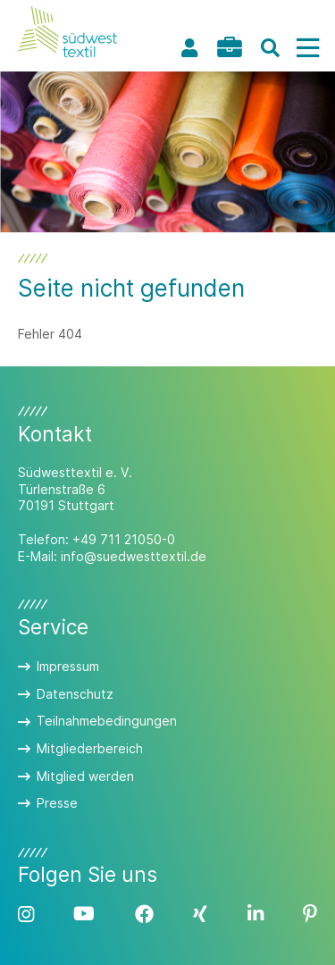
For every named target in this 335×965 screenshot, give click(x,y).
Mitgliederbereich (90, 748)
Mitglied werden (85, 776)
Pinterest (310, 914)
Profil (189, 47)
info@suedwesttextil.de (133, 556)
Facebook (144, 914)
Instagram (26, 914)
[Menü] (307, 47)
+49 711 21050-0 (123, 539)
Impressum (68, 666)
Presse (57, 802)
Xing (200, 914)
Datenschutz (75, 693)
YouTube (84, 914)
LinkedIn (255, 914)
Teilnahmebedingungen (107, 720)
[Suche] (270, 47)
